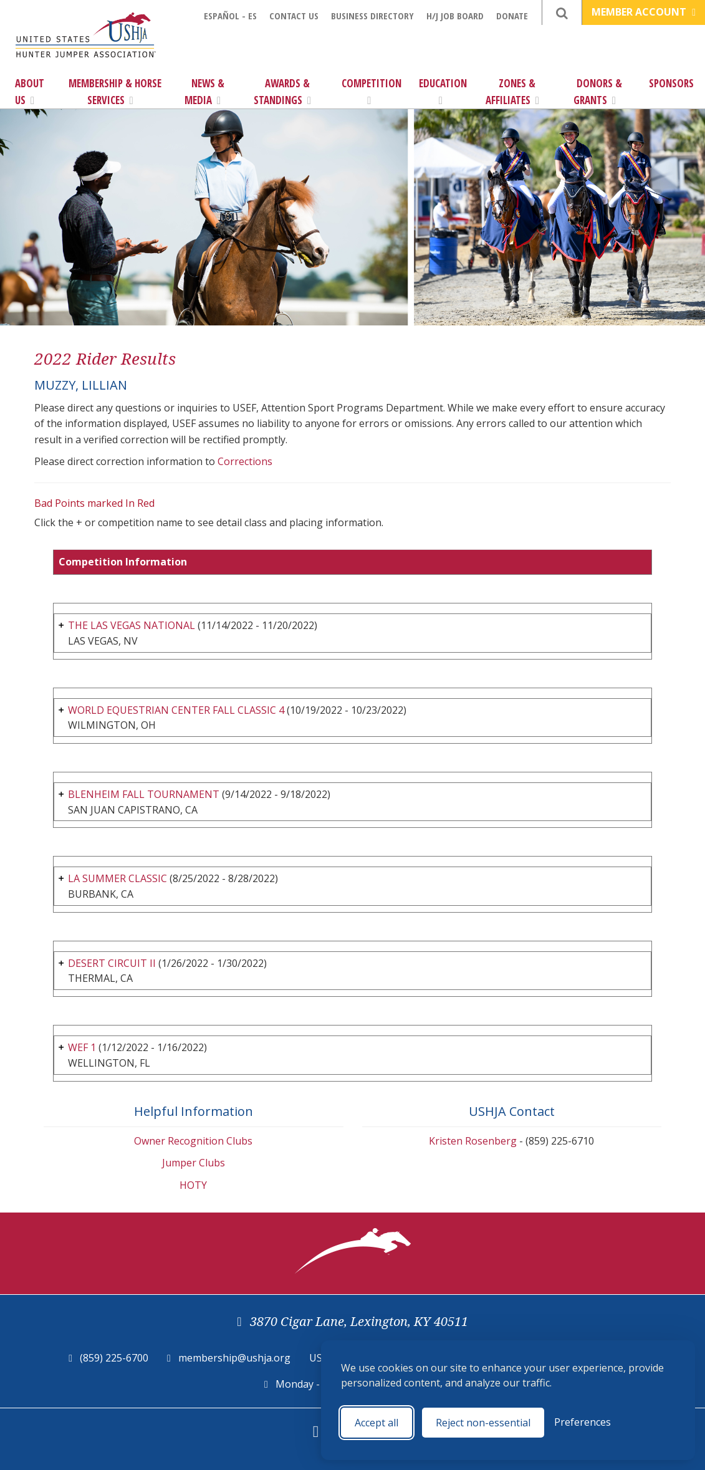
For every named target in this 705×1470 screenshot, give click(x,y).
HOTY (193, 1185)
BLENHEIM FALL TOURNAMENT (143, 794)
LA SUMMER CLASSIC (117, 878)
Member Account (644, 12)
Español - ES (230, 15)
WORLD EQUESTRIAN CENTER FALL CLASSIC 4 (176, 710)
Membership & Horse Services (115, 91)
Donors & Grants (598, 91)
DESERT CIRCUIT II (112, 963)
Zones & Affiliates (512, 91)
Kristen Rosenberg (473, 1141)
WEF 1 (82, 1047)
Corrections (245, 461)
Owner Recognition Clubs (193, 1141)
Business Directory (372, 15)
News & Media (204, 91)
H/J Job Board (455, 15)
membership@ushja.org (234, 1358)
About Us (29, 91)
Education (443, 91)
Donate (512, 15)
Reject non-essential (483, 1422)
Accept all (376, 1422)
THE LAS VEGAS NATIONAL (131, 625)
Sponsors (671, 83)
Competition (371, 91)
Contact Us (294, 15)
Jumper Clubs (193, 1163)
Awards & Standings (282, 91)
